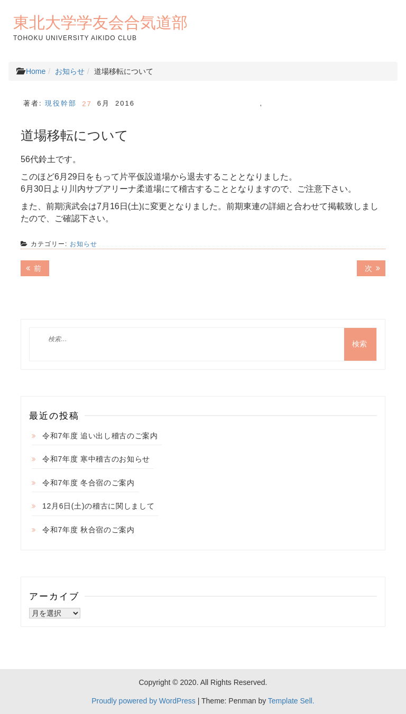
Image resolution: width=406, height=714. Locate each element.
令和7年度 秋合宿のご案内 (88, 529)
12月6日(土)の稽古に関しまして (98, 506)
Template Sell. (291, 701)
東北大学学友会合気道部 (100, 22)
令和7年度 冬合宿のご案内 (88, 482)
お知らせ (70, 71)
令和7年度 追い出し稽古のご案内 (100, 435)
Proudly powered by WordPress (143, 701)
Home (35, 71)
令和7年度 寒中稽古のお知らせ (96, 459)
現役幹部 (61, 103)
